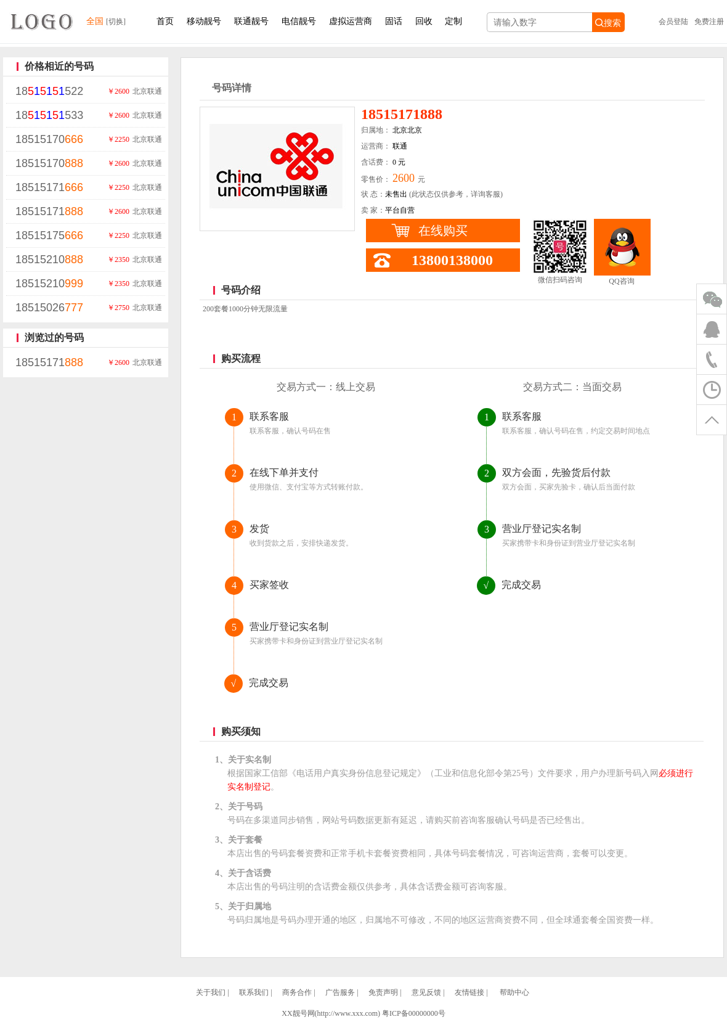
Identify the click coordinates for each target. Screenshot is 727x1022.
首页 (165, 21)
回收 (424, 21)
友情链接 (469, 992)
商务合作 (297, 992)
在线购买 (443, 230)
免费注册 (709, 21)
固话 (393, 21)
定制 (453, 21)
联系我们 (254, 992)
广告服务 (340, 992)
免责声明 (383, 992)
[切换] (116, 21)
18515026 (49, 307)
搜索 (608, 23)
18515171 (49, 187)
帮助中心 (514, 992)
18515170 (49, 139)
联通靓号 (251, 21)
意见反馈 (426, 992)
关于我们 (210, 992)
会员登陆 (673, 21)
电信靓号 (299, 21)
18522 (49, 91)
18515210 (49, 259)
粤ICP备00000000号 (413, 1013)
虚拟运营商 (350, 21)
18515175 (49, 235)
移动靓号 (204, 21)
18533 (49, 115)
